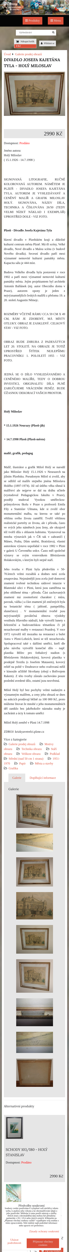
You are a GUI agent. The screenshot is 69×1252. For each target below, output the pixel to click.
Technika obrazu (31, 749)
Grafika (13, 768)
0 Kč (18, 46)
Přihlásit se (47, 43)
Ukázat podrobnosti (14, 1241)
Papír (22, 763)
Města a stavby (44, 763)
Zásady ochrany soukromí (44, 1231)
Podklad (55, 754)
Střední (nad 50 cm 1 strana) (26, 758)
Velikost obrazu (30, 754)
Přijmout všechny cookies (43, 1243)
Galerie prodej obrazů (22, 744)
